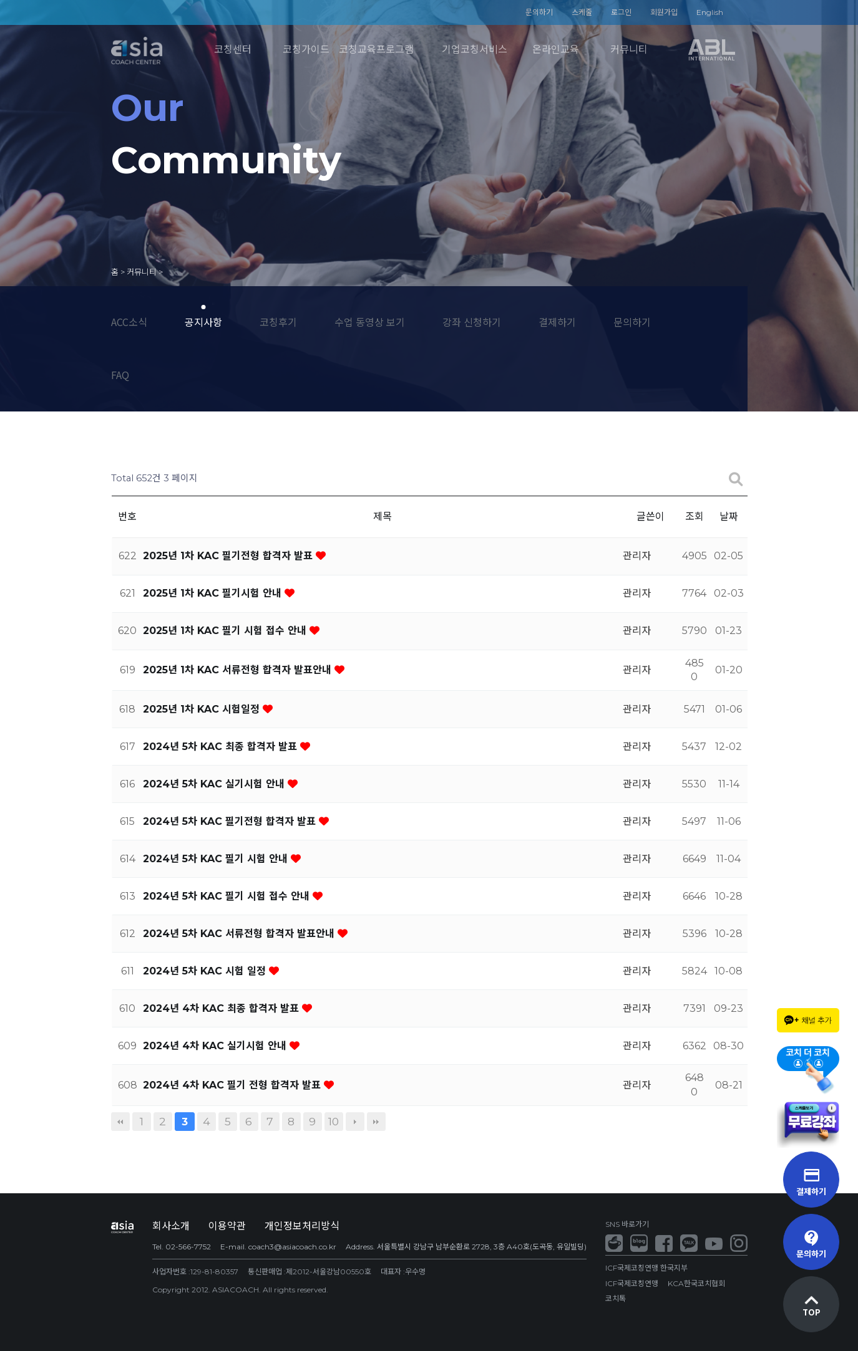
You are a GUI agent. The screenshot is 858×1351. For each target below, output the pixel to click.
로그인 (621, 12)
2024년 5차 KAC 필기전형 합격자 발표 (231, 821)
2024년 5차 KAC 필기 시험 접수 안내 (228, 896)
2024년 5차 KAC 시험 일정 (206, 971)
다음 (355, 1121)
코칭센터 (232, 49)
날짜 (728, 516)
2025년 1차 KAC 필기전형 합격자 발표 (229, 556)
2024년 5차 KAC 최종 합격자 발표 (221, 746)
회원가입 (664, 12)
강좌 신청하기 (471, 321)
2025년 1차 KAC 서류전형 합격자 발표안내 (238, 670)
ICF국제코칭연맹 (631, 1283)
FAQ (120, 374)
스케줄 (582, 12)
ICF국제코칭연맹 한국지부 (646, 1267)
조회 (694, 516)
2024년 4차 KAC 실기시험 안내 (216, 1046)
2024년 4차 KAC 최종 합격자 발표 (222, 1008)
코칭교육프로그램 (376, 49)
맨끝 (376, 1121)
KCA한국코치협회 (696, 1283)
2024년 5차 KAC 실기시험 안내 (215, 784)
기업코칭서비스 (474, 49)
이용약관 (227, 1226)
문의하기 (539, 12)
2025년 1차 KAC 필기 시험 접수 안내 (226, 631)
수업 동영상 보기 (369, 321)
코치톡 (615, 1298)
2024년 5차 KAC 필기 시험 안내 (217, 859)
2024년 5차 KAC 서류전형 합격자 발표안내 (240, 934)
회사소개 (171, 1226)
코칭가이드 (306, 49)
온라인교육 (555, 49)
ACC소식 (129, 321)
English (709, 12)
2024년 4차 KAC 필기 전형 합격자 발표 (233, 1085)
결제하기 (557, 321)
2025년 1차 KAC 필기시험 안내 (214, 593)
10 (333, 1121)
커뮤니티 (629, 49)
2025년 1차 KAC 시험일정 (203, 709)
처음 (120, 1121)
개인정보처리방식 (302, 1226)
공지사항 (203, 321)
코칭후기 (278, 321)
